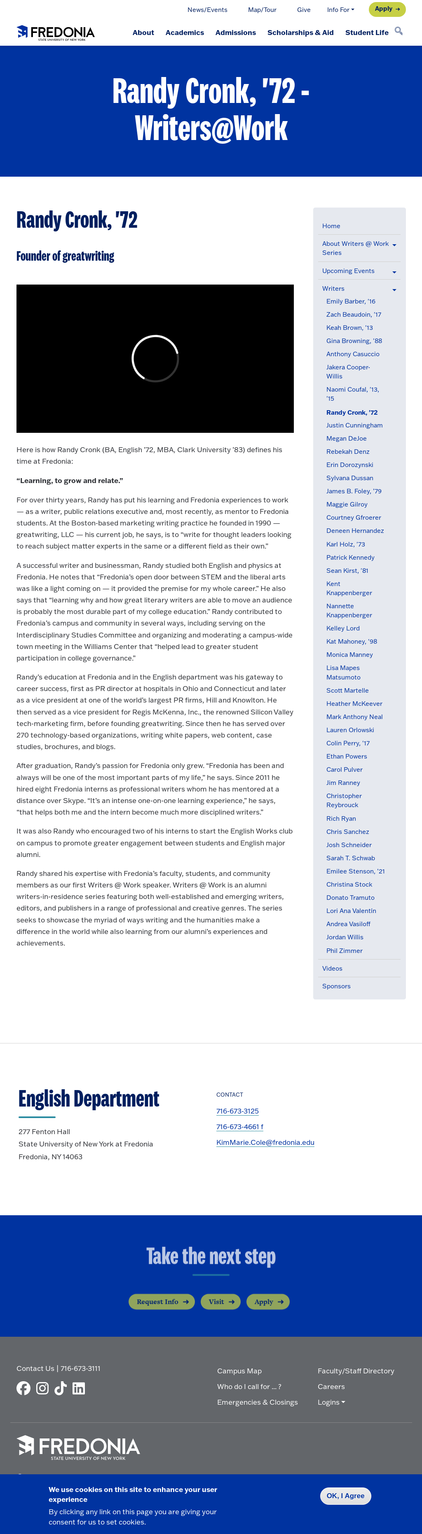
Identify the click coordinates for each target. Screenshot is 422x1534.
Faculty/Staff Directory (356, 1370)
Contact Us (35, 1368)
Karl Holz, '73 (345, 544)
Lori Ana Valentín (351, 911)
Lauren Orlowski (350, 730)
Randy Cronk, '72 (352, 412)
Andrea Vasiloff (348, 924)
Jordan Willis (344, 937)
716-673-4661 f (239, 1126)
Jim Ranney (343, 783)
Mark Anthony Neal (354, 717)
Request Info (157, 1308)
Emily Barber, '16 (350, 301)
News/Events (207, 10)
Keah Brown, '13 (349, 328)
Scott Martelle (347, 690)
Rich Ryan (341, 818)
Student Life (367, 32)
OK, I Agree (346, 1496)
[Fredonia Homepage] (55, 31)
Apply (383, 8)
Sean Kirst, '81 (347, 570)
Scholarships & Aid (300, 32)
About (143, 32)
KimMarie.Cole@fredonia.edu (265, 1142)
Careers (331, 1386)
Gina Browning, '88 (354, 341)
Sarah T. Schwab (350, 858)
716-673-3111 (81, 1368)
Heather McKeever (354, 703)
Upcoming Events (348, 271)
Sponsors (336, 986)
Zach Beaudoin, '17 (353, 314)
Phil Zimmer (344, 951)
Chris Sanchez (347, 832)
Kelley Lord (343, 628)
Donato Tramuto (350, 897)
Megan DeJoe (346, 438)
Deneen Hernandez (355, 531)
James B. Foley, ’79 (354, 491)
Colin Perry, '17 (348, 743)
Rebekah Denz (348, 451)
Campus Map (239, 1370)
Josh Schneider (349, 845)
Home (331, 226)
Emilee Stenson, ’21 (355, 871)
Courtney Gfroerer (353, 517)
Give (304, 10)
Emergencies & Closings (257, 1402)
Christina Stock (349, 884)
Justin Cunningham (354, 425)
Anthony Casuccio (353, 354)
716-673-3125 (237, 1111)
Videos (332, 968)
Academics (185, 32)
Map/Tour (262, 10)
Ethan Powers (346, 756)
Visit (216, 1308)
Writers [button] (333, 288)
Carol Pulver (344, 769)
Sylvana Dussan (349, 478)
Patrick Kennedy (350, 557)
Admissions (236, 32)
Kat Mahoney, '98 (351, 641)
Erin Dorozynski (349, 465)
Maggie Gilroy (347, 504)
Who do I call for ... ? (249, 1386)
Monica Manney (349, 654)
